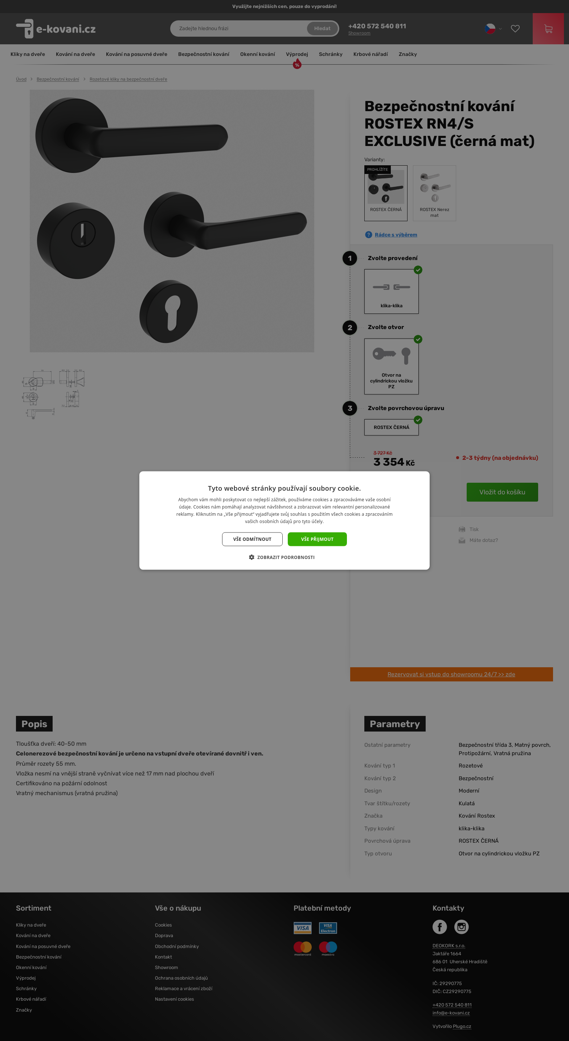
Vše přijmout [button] (317, 539)
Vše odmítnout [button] (252, 539)
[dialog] (284, 520)
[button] (284, 556)
